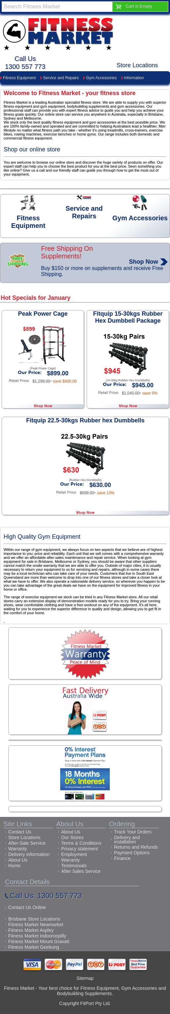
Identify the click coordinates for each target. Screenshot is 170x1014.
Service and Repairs (61, 78)
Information (134, 78)
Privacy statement (79, 848)
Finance (122, 858)
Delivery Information (29, 854)
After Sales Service (81, 871)
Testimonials (74, 865)
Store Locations (137, 65)
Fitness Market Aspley (31, 930)
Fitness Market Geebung (33, 947)
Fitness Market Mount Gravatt (38, 941)
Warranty (17, 848)
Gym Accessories (101, 78)
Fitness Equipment (19, 78)
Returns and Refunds (136, 847)
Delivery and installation (127, 839)
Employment (74, 854)
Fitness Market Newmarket (35, 924)
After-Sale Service (27, 843)
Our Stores (72, 837)
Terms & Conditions (81, 843)
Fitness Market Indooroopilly (37, 935)
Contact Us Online (27, 907)
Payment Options (131, 852)
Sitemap (84, 978)
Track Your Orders (132, 831)
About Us (17, 860)
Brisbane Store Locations (34, 919)
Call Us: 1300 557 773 (46, 895)
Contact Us (19, 831)
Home (14, 865)
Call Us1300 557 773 (25, 62)
